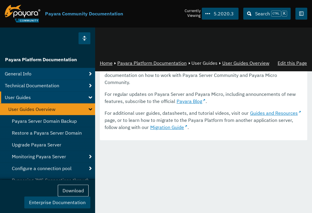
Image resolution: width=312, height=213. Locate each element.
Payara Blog (189, 101)
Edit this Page (292, 63)
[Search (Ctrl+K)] (267, 14)
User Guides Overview (245, 63)
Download (73, 190)
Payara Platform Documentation (41, 59)
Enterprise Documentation (57, 202)
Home (106, 63)
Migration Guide (167, 127)
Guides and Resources (274, 113)
